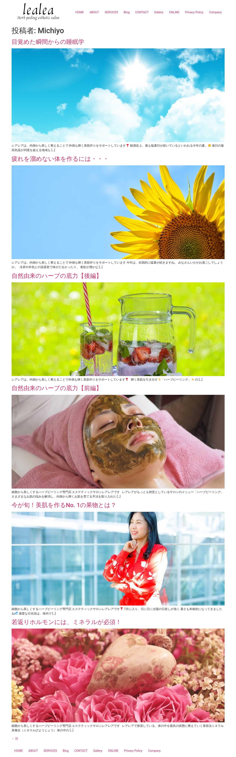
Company (215, 12)
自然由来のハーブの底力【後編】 (57, 275)
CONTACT (142, 12)
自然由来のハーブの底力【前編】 (57, 388)
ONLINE (174, 12)
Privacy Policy (194, 12)
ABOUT (94, 12)
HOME (79, 12)
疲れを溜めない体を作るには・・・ (60, 158)
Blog (127, 12)
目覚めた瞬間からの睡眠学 (48, 41)
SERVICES (111, 12)
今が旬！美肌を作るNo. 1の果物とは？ (64, 505)
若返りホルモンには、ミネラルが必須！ (66, 622)
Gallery (158, 12)
